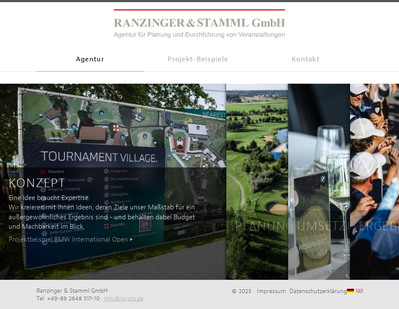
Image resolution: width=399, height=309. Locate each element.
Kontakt (306, 59)
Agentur (90, 59)
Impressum (271, 291)
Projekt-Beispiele (198, 59)
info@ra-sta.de (123, 298)
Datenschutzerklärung (318, 291)
